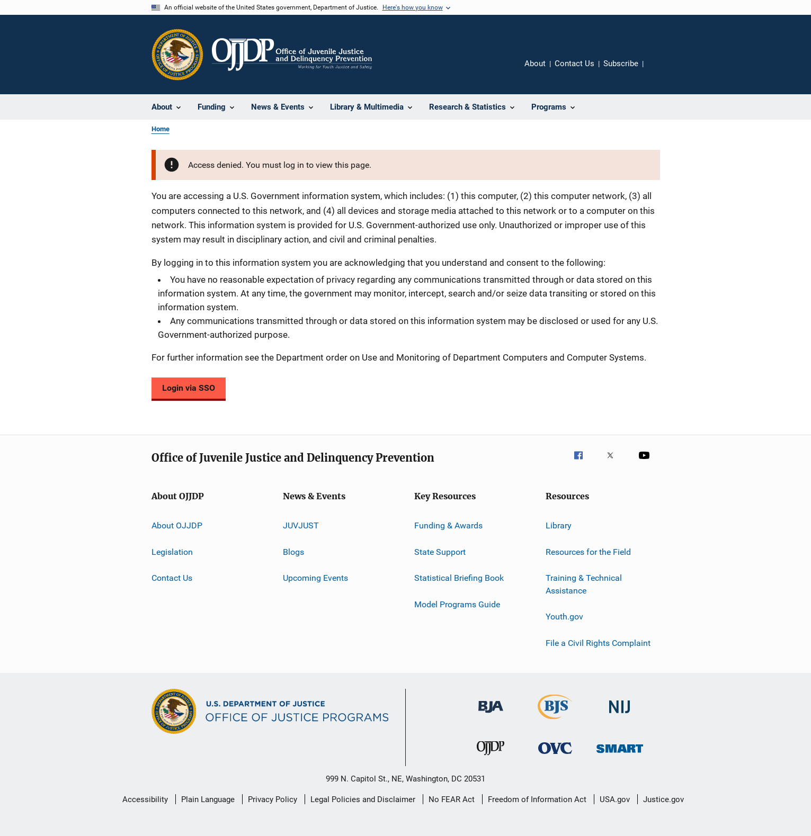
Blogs (293, 552)
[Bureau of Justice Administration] (490, 715)
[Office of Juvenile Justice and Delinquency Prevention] (490, 757)
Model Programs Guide (457, 604)
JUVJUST (301, 525)
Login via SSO (188, 388)
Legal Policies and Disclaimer (362, 799)
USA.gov (615, 799)
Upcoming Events (315, 578)
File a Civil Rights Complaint (598, 642)
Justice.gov (663, 799)
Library (559, 525)
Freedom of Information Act (537, 799)
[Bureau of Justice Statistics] (555, 721)
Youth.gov (564, 617)
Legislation (172, 552)
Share (660, 71)
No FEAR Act (452, 799)
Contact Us (574, 63)
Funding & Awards (448, 525)
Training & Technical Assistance (584, 584)
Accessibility (145, 799)
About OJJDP (176, 525)
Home (160, 129)
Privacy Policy (272, 799)
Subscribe (620, 63)
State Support (440, 552)
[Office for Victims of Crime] (555, 755)
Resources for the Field (588, 552)
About (535, 63)
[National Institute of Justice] (619, 715)
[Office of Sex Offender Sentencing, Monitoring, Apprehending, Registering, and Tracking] (619, 754)
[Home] (292, 54)
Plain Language (208, 799)
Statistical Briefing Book (459, 578)
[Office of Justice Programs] (177, 54)
